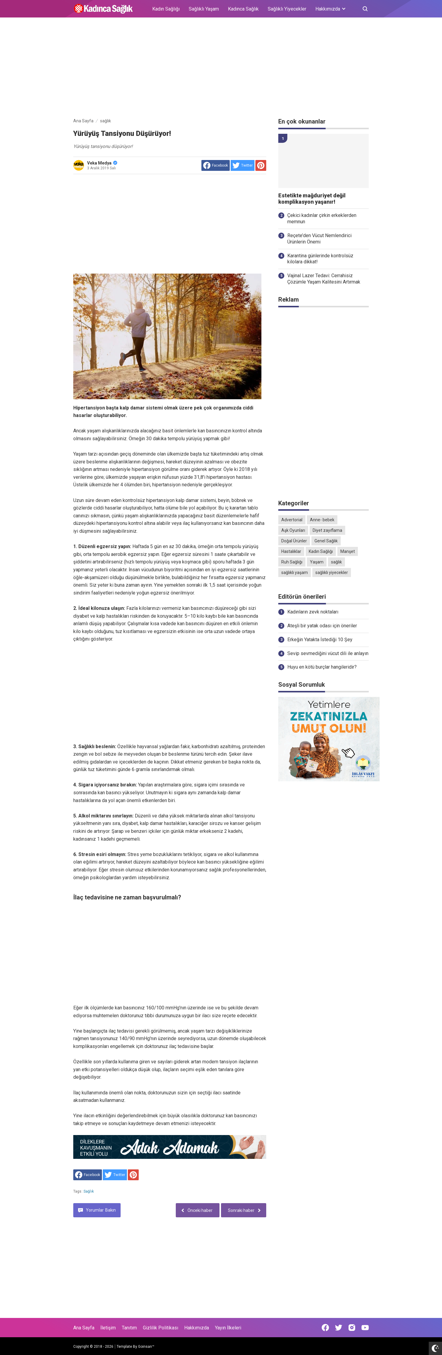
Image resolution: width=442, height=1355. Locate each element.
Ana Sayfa (83, 1328)
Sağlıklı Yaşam (204, 9)
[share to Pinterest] (260, 165)
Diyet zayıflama (327, 530)
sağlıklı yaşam (294, 572)
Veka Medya (102, 163)
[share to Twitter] (242, 165)
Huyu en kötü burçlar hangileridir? (322, 667)
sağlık (89, 1191)
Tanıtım (129, 1328)
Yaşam (317, 562)
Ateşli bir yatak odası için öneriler (322, 626)
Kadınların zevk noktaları (312, 612)
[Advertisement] (221, 69)
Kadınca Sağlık (243, 9)
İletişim (108, 1328)
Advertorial (291, 519)
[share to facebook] (215, 165)
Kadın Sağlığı (166, 9)
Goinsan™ (146, 1346)
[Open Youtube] (365, 1327)
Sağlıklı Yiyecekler (287, 9)
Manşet (347, 551)
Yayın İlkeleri (228, 1328)
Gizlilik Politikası (160, 1328)
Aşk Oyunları (293, 530)
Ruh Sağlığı (291, 562)
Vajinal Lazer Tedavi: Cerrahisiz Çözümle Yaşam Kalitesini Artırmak (323, 279)
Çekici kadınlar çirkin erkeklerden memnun (321, 218)
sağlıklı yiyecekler (331, 572)
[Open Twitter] (338, 1327)
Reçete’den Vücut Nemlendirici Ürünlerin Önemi (319, 239)
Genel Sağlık (326, 540)
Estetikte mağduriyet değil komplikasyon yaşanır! (312, 199)
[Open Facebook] (325, 1327)
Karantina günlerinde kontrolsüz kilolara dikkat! (320, 259)
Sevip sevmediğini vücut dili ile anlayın (327, 653)
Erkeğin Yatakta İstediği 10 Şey (319, 639)
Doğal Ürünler (294, 540)
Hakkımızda (196, 1328)
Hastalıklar (291, 551)
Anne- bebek (322, 519)
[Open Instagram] (351, 1327)
